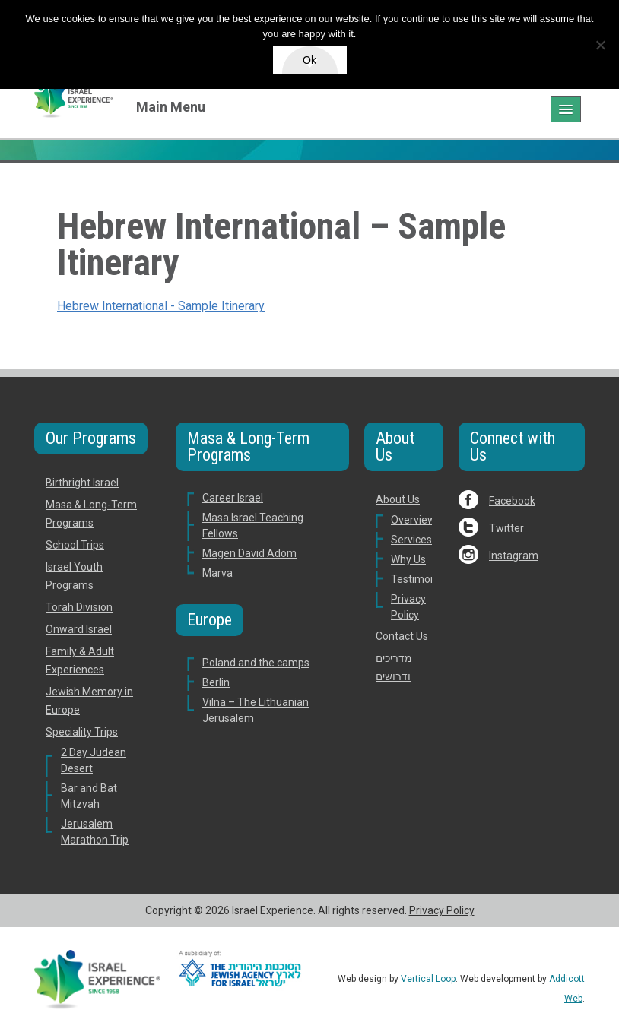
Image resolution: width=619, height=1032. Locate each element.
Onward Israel (79, 629)
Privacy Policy (442, 910)
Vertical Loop (428, 978)
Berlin (216, 682)
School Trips (75, 545)
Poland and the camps (256, 663)
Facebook (512, 501)
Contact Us (402, 636)
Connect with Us (512, 446)
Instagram (513, 555)
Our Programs (91, 438)
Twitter (506, 528)
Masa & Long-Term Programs (248, 446)
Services (411, 539)
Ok (309, 60)
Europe (209, 619)
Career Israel (232, 498)
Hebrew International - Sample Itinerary (161, 306)
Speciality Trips (82, 732)
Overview (413, 520)
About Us (395, 446)
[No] (600, 44)
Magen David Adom (249, 553)
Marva (217, 573)
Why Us (408, 559)
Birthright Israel (82, 482)
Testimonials (421, 579)
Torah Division (79, 607)
